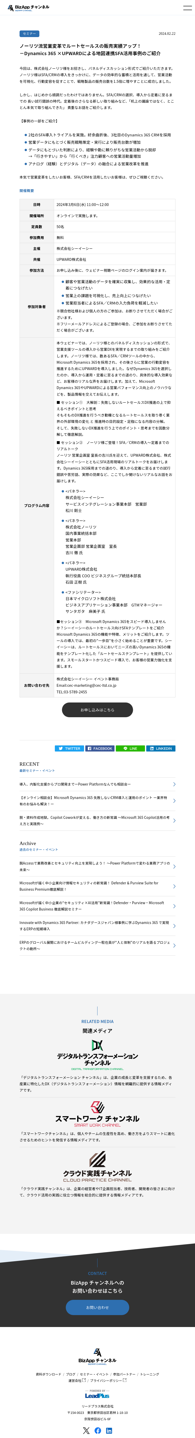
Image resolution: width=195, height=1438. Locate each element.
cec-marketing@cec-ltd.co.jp (91, 685)
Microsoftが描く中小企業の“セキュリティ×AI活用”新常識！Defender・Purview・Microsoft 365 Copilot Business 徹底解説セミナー (92, 906)
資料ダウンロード (48, 1374)
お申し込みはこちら (97, 709)
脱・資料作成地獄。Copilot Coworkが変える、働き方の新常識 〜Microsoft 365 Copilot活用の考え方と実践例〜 (95, 820)
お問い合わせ (97, 1307)
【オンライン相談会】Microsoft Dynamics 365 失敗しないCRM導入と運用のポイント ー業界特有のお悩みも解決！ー (93, 800)
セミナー (29, 33)
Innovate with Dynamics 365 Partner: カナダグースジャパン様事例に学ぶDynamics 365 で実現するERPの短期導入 (94, 925)
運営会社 (77, 1380)
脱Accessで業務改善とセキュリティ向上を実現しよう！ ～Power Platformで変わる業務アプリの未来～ (95, 866)
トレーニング (149, 1374)
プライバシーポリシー (108, 1380)
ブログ (70, 1374)
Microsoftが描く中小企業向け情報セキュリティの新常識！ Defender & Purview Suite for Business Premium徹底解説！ (89, 886)
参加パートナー (124, 1374)
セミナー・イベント (94, 1374)
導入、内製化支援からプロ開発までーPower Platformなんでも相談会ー (75, 784)
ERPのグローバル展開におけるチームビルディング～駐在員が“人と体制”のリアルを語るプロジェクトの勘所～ (95, 945)
